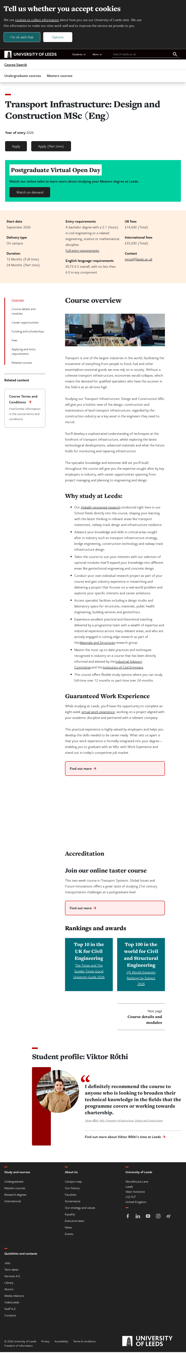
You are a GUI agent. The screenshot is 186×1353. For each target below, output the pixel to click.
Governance (72, 1202)
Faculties (70, 1195)
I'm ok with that (22, 37)
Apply (16, 147)
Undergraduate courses (22, 76)
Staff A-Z (10, 1309)
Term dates (11, 1270)
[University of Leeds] (152, 1342)
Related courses (22, 363)
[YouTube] (148, 1217)
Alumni (8, 1290)
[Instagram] (158, 1217)
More (97, 55)
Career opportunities (25, 323)
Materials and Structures (97, 643)
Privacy (45, 1342)
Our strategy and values (80, 1208)
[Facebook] (128, 1217)
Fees (14, 341)
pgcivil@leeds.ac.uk (138, 260)
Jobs (7, 1264)
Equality (70, 1215)
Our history (72, 1189)
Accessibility (61, 1342)
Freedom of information (18, 1346)
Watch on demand (29, 193)
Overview (18, 301)
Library (8, 1283)
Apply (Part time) (51, 147)
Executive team (74, 1221)
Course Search (15, 65)
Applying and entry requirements (24, 352)
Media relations (14, 1296)
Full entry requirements (82, 251)
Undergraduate (13, 1182)
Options (58, 37)
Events (69, 1234)
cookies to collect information (38, 20)
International (12, 1202)
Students (79, 55)
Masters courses (59, 76)
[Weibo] (168, 1217)
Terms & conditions (84, 1342)
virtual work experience (98, 712)
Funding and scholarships (28, 332)
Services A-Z (12, 1277)
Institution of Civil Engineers (123, 668)
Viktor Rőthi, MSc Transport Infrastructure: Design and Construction (124, 1121)
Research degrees (15, 1195)
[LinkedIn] (138, 1217)
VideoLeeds (11, 1303)
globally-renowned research (100, 508)
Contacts (10, 1316)
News (68, 1228)
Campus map (73, 1182)
